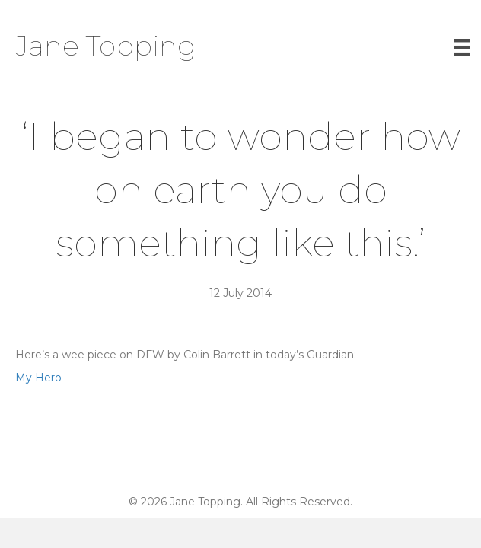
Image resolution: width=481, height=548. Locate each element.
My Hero (38, 377)
